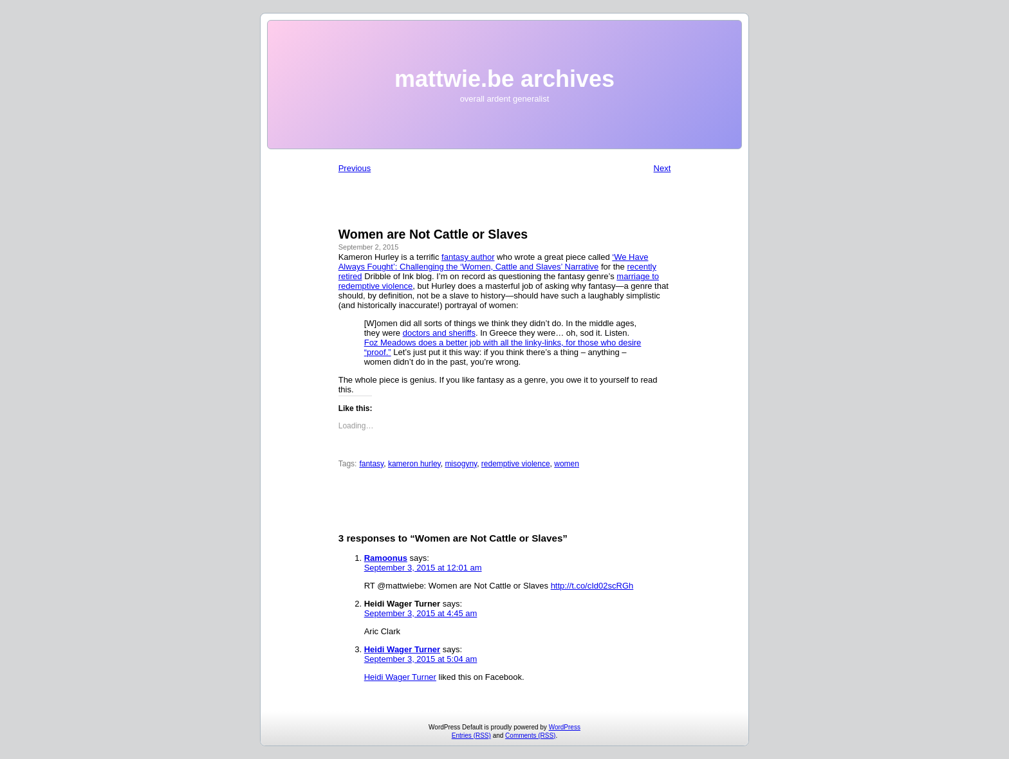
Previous (354, 168)
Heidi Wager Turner (402, 649)
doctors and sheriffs (439, 333)
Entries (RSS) (471, 735)
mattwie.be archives (504, 79)
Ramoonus (385, 558)
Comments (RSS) (530, 735)
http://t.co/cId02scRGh (592, 585)
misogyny (461, 463)
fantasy (371, 463)
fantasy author (467, 257)
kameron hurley (414, 463)
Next (662, 168)
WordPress (564, 727)
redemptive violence (515, 463)
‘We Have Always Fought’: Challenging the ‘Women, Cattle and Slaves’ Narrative (493, 261)
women (566, 463)
